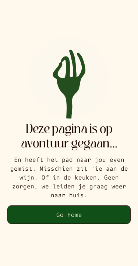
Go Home (69, 214)
